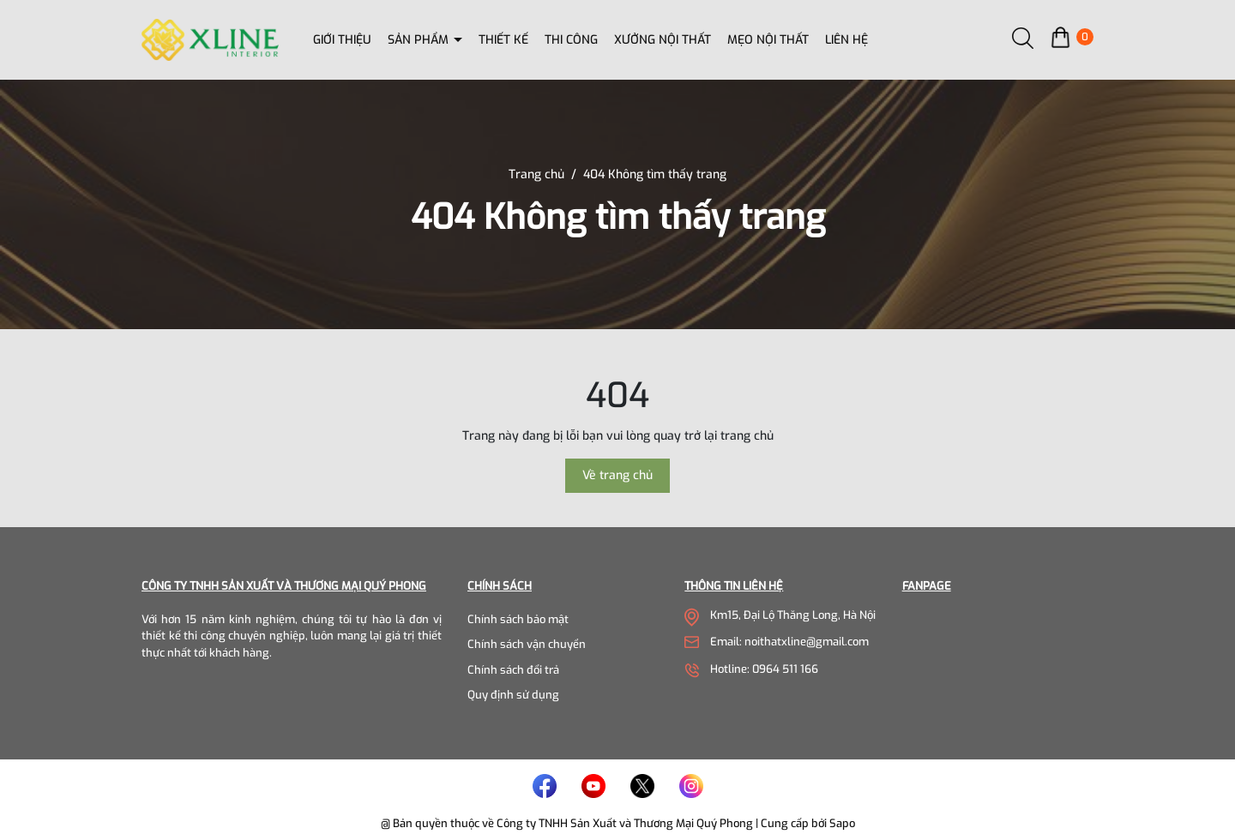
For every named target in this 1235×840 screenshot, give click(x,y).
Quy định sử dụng (513, 694)
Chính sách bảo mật (518, 619)
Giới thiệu (342, 40)
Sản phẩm (420, 40)
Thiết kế (503, 40)
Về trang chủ (617, 475)
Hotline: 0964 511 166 (764, 669)
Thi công (571, 40)
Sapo (842, 823)
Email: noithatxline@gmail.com (789, 641)
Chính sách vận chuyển (526, 644)
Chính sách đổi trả (513, 670)
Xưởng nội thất (662, 40)
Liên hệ (846, 40)
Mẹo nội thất (768, 40)
